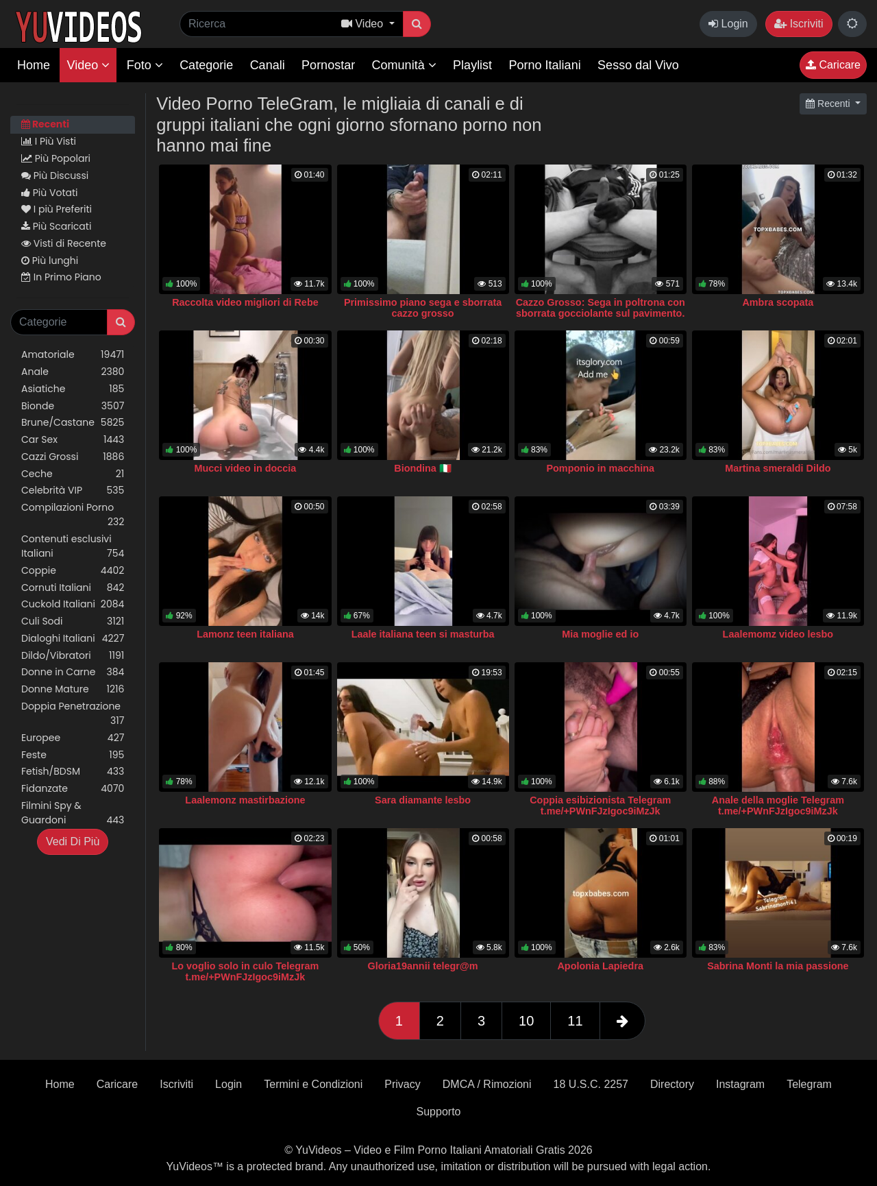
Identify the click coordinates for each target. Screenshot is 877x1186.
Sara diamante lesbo (423, 800)
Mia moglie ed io (600, 634)
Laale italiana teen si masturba (423, 634)
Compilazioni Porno (72, 514)
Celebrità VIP (72, 490)
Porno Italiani (545, 65)
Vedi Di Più (72, 841)
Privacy (402, 1084)
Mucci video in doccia (246, 468)
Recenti (45, 124)
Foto (145, 65)
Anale (72, 372)
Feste (72, 755)
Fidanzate (72, 789)
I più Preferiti (56, 209)
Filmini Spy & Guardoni (72, 813)
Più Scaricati (56, 226)
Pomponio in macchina (600, 468)
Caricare (833, 65)
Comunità (404, 65)
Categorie (206, 65)
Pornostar (328, 65)
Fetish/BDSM (72, 771)
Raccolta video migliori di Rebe (245, 302)
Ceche (72, 474)
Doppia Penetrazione (72, 713)
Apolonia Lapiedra (600, 965)
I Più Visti (48, 141)
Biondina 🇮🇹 (423, 468)
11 (574, 1020)
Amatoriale (72, 355)
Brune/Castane (72, 422)
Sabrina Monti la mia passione (777, 965)
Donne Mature (72, 689)
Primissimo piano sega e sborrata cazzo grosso (423, 308)
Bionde (72, 406)
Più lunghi (49, 260)
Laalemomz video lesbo (778, 634)
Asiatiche (72, 389)
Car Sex (72, 440)
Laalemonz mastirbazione (245, 800)
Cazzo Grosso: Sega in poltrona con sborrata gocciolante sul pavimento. (600, 308)
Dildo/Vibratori (72, 656)
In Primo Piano (61, 277)
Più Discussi (54, 175)
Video (88, 65)
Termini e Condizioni (313, 1084)
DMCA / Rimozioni (487, 1084)
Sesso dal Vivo (638, 65)
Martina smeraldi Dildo (777, 468)
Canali (267, 65)
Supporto (439, 1111)
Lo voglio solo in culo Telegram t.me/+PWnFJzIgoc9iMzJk (245, 971)
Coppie (72, 571)
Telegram (809, 1084)
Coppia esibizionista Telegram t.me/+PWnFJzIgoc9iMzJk (600, 805)
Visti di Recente (63, 243)
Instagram (740, 1084)
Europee (72, 738)
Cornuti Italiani (72, 588)
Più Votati (49, 192)
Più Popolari (55, 158)
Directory (672, 1084)
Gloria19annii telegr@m (422, 965)
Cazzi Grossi (72, 457)
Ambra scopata (777, 302)
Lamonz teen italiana (245, 634)
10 (526, 1020)
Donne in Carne (72, 672)
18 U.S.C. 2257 (591, 1084)
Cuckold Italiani (72, 604)
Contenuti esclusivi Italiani (72, 546)
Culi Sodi (72, 621)
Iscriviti (798, 23)
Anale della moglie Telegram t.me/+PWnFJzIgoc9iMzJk (778, 805)
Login (728, 23)
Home (33, 65)
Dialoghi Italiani (72, 638)
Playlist (472, 65)
